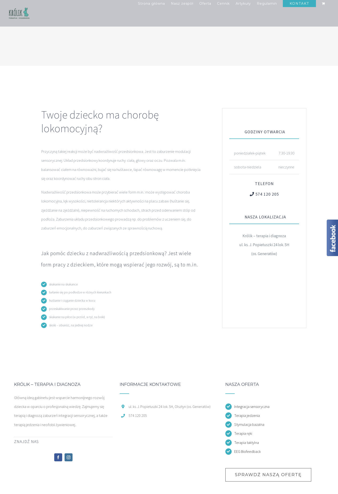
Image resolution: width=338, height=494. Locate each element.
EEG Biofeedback (247, 451)
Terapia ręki (243, 433)
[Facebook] (58, 457)
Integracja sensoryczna (251, 406)
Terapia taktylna (246, 442)
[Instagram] (69, 457)
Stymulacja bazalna (249, 424)
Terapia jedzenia (247, 415)
